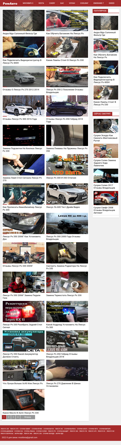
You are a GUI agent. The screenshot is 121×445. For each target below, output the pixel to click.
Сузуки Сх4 (18, 435)
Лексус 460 (28, 438)
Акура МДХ (19, 438)
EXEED (25, 10)
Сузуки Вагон (48, 433)
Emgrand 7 (99, 3)
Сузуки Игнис (37, 433)
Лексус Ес (101, 435)
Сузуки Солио (41, 435)
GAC (62, 3)
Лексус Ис (59, 433)
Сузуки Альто (82, 433)
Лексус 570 (14, 433)
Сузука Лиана (29, 435)
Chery (52, 3)
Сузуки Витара (105, 433)
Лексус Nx (110, 435)
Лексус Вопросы (7, 438)
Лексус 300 (74, 435)
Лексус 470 (92, 435)
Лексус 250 (37, 438)
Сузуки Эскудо (48, 438)
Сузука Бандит (63, 435)
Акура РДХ (59, 438)
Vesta (41, 3)
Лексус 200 (5, 433)
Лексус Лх (83, 435)
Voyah (73, 3)
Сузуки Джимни (7, 435)
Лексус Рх (52, 435)
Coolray (85, 3)
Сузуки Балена (70, 433)
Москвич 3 (28, 3)
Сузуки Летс (93, 433)
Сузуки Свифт (25, 433)
